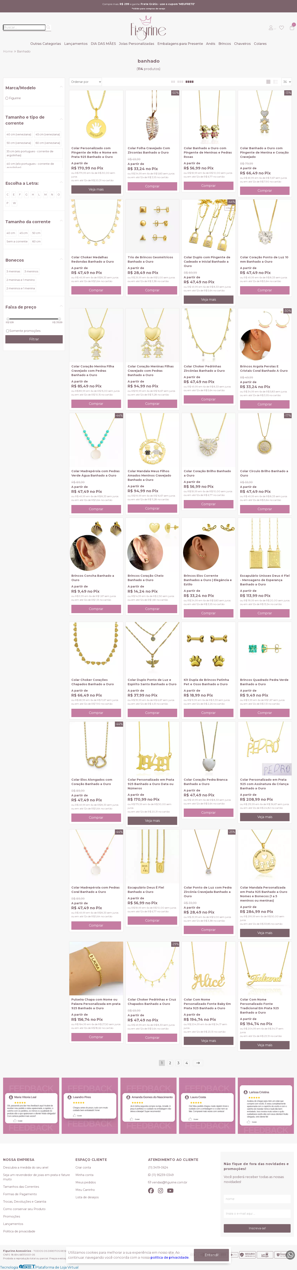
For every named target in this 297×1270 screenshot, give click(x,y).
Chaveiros (242, 44)
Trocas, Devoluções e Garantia (24, 1201)
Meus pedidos (85, 1182)
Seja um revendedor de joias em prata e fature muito (36, 1177)
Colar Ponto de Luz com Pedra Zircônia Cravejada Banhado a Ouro (208, 892)
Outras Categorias (45, 44)
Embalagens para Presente (180, 44)
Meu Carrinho (85, 1190)
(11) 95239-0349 (163, 1175)
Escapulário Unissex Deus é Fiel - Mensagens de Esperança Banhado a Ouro (265, 580)
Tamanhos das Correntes (21, 1187)
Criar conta (83, 1167)
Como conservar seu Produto (24, 1209)
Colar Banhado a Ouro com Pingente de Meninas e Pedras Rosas (208, 152)
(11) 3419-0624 (158, 1167)
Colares (260, 44)
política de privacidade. (170, 1257)
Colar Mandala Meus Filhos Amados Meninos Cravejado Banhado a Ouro (149, 475)
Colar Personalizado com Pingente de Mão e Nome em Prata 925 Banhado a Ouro (94, 152)
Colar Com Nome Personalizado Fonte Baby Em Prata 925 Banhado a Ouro (207, 1004)
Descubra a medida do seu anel (25, 1167)
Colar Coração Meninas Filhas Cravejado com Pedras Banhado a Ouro (151, 371)
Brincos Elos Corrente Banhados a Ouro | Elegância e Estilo (208, 580)
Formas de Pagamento (20, 1194)
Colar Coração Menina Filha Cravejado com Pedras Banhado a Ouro (92, 371)
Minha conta (84, 1175)
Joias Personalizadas (136, 44)
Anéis (210, 44)
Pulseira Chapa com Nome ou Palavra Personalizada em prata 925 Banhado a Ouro (95, 1004)
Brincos (224, 44)
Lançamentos (76, 44)
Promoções (11, 1216)
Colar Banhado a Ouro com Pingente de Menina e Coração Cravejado (264, 152)
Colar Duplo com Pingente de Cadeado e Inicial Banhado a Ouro (207, 261)
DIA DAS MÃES (103, 44)
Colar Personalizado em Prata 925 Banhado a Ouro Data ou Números (151, 784)
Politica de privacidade (19, 1231)
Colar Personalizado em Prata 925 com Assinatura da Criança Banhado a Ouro (264, 784)
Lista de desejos (87, 1197)
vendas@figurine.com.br (169, 1182)
